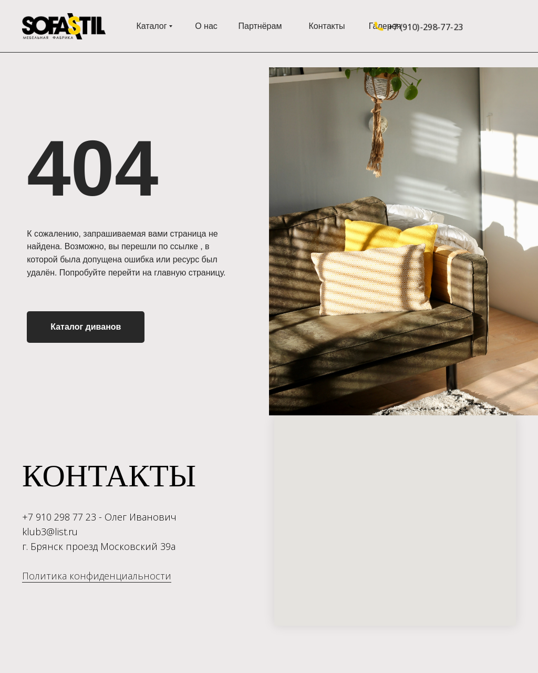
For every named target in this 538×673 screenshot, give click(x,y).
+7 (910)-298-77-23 (425, 26)
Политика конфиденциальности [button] (96, 575)
